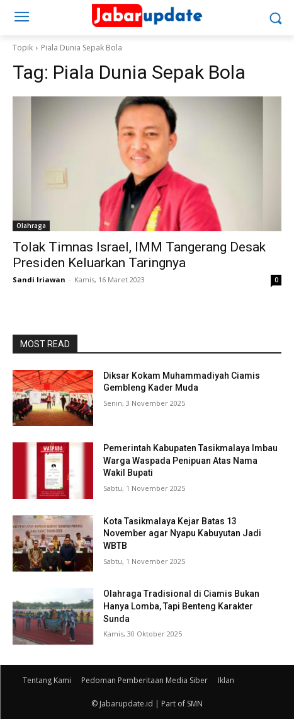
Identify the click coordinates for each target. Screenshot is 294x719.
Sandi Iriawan (39, 279)
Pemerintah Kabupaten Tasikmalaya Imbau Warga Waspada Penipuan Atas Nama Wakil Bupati (190, 460)
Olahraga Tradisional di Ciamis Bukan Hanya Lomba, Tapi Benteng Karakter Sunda (181, 606)
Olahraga (31, 225)
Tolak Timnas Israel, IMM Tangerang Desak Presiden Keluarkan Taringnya (139, 254)
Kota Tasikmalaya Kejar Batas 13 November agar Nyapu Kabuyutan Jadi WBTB (182, 533)
